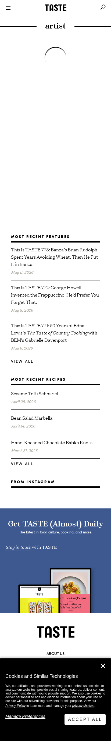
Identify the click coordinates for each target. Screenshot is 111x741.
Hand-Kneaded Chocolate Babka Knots (51, 442)
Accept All (85, 719)
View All (22, 361)
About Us (55, 654)
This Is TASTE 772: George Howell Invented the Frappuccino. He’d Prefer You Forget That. (55, 294)
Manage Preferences (25, 716)
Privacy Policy (15, 706)
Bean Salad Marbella (31, 417)
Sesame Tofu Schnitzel (34, 393)
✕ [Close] (103, 666)
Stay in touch (18, 546)
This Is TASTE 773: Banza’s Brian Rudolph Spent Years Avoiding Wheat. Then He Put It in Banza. (54, 256)
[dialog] (55, 699)
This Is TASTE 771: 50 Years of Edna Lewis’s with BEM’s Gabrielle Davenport (54, 332)
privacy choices (83, 706)
